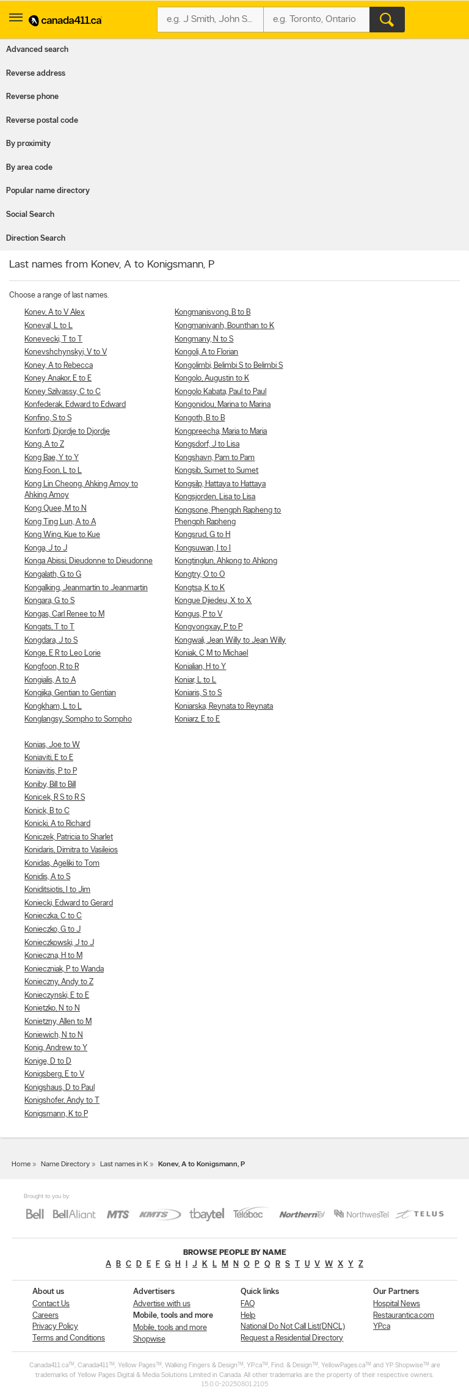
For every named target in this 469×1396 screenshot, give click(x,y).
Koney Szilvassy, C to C (62, 392)
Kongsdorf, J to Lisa (207, 444)
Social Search (30, 215)
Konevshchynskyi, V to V (65, 352)
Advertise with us (162, 1304)
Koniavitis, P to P (50, 771)
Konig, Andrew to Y (55, 1048)
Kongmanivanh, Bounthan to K (224, 326)
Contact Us (51, 1304)
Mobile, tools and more (170, 1328)
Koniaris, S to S (198, 693)
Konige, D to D (47, 1061)
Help (248, 1316)
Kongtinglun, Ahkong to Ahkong (226, 561)
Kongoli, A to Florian (206, 352)
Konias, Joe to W (52, 745)
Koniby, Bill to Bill (50, 785)
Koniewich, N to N (53, 1035)
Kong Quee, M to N (55, 509)
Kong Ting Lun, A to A (60, 522)
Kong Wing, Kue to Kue (62, 535)
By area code (29, 168)
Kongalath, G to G (52, 575)
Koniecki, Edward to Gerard (68, 903)
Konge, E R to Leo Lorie (62, 653)
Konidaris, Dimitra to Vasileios (71, 850)
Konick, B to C (47, 811)
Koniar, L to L (195, 680)
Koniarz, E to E (197, 719)
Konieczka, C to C (53, 916)
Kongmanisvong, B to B (212, 312)
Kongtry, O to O (200, 575)
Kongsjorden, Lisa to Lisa (215, 497)
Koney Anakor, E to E (58, 378)
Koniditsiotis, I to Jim (57, 890)
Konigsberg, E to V (54, 1074)
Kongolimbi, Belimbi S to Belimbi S (229, 366)
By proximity (28, 144)
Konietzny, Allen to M (58, 1022)
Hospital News (396, 1304)
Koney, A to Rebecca (58, 366)
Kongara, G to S (49, 601)
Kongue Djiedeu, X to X (213, 601)
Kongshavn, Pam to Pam (215, 458)
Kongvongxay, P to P (208, 627)
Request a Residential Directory (292, 1338)
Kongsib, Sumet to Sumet (216, 471)
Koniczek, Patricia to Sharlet (68, 837)
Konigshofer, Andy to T (62, 1101)
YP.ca (381, 1327)
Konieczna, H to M (53, 956)
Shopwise (149, 1339)
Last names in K (124, 1164)
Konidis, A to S (47, 877)
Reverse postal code (42, 121)
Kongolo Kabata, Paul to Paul (220, 392)
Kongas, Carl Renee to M (64, 614)
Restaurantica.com (403, 1316)
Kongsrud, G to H (202, 535)
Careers (45, 1316)
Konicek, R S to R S (54, 798)
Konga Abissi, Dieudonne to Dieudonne (88, 561)
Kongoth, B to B (200, 418)
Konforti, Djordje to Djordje (67, 432)
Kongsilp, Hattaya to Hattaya (220, 484)
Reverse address (35, 74)
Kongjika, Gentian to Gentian (70, 693)
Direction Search (35, 239)
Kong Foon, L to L (53, 471)
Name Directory (65, 1164)
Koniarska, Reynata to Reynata (224, 707)
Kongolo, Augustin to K (212, 378)
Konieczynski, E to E (56, 995)
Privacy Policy (55, 1327)
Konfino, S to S (47, 418)
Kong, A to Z (44, 444)
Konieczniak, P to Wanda (64, 969)
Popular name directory (48, 191)
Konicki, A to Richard (57, 824)
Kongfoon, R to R (51, 667)
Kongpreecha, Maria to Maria (221, 432)
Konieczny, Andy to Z (58, 982)
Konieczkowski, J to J (59, 943)
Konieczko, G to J (52, 930)
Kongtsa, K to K (200, 588)
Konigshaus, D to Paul (59, 1088)
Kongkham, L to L (53, 707)
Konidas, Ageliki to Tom (62, 864)
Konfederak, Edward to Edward (75, 405)
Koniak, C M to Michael (211, 653)
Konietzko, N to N (52, 1008)
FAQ (248, 1304)
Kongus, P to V (198, 614)
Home (21, 1164)
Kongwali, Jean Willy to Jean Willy (230, 641)
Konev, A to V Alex (54, 312)
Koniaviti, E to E (48, 758)
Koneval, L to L (48, 326)
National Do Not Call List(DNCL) (293, 1327)
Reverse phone (32, 97)
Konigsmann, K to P (56, 1114)
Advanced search (37, 50)
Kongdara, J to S (51, 641)
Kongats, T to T (49, 627)
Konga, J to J (45, 548)
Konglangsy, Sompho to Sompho (78, 719)
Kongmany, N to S (204, 339)
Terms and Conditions (68, 1338)
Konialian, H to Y (200, 667)
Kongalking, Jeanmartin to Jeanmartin (86, 588)
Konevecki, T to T (53, 339)
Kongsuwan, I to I (203, 548)
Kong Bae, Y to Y (51, 458)
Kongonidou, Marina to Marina (223, 405)
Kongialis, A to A (50, 680)
